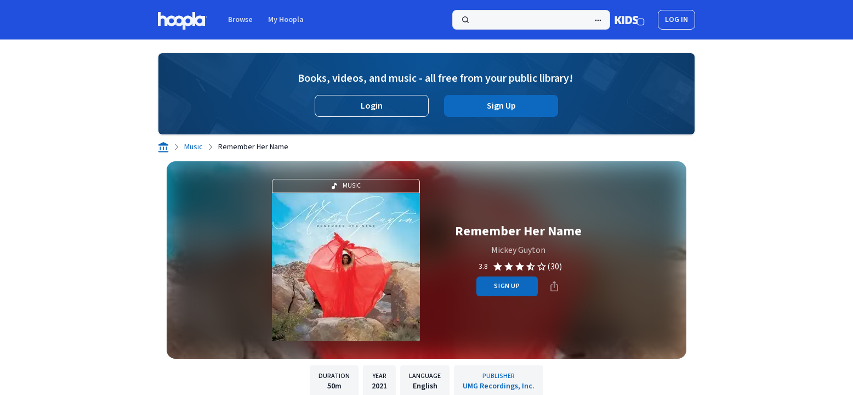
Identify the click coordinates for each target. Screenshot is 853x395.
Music (193, 147)
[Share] (554, 286)
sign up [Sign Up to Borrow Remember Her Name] (507, 286)
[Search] (531, 20)
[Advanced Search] (598, 20)
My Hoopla (286, 19)
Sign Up (501, 106)
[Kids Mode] (629, 20)
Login (372, 106)
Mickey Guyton (518, 250)
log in (676, 19)
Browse (240, 19)
